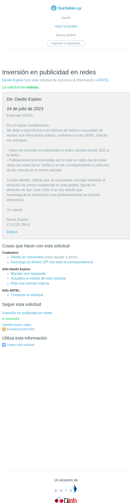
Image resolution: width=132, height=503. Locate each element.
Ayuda (66, 17)
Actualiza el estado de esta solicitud (38, 278)
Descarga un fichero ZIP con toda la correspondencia (52, 262)
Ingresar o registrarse (65, 43)
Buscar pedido (66, 35)
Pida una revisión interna (30, 283)
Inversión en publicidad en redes (27, 313)
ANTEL (103, 80)
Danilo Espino (13, 80)
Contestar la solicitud (27, 295)
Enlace (12, 232)
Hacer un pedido (66, 26)
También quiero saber (16, 324)
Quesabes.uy (66, 8)
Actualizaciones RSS (20, 329)
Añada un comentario (27, 257)
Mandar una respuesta (28, 273)
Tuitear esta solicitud (20, 344)
